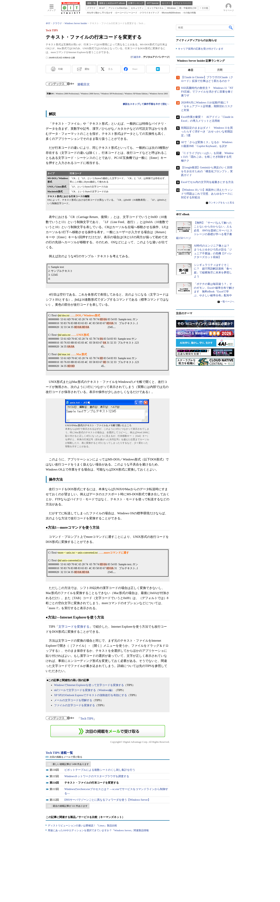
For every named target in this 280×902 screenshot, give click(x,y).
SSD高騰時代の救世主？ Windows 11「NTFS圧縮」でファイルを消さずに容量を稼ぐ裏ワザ (207, 92)
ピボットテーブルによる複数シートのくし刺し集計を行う (99, 769)
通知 (87, 69)
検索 (231, 27)
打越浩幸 (136, 57)
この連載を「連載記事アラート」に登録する (107, 731)
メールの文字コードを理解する (73, 700)
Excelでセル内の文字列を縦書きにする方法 (207, 182)
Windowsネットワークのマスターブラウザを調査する (96, 776)
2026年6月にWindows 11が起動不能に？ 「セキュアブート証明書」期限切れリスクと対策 (207, 106)
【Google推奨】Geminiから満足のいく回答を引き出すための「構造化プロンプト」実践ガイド (207, 171)
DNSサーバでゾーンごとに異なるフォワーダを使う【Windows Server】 (107, 799)
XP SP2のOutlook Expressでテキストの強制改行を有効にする (90, 695)
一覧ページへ (227, 301)
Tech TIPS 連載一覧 (59, 752)
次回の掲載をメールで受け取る (66, 757)
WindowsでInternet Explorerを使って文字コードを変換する (89, 685)
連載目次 (83, 84)
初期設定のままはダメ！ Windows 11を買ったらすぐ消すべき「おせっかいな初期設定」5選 (207, 131)
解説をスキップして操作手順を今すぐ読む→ (146, 104)
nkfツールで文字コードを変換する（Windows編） (84, 690)
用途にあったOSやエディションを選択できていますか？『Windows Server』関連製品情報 (98, 830)
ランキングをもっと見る (221, 202)
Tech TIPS (86, 718)
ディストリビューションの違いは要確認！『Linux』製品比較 (82, 825)
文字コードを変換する (73, 626)
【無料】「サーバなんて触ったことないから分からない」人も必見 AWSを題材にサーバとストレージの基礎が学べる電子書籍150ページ (204, 230)
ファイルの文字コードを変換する (74, 705)
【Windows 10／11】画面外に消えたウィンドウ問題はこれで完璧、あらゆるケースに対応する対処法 (207, 193)
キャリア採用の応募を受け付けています (200, 48)
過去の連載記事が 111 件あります (70, 806)
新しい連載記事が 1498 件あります (71, 764)
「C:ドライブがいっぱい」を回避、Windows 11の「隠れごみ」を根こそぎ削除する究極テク (207, 157)
